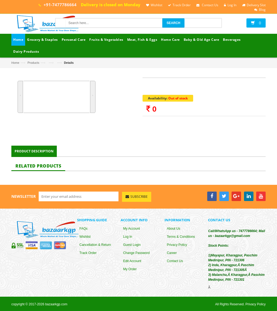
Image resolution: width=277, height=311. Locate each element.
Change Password (136, 254)
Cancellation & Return (95, 246)
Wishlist (85, 238)
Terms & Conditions (181, 238)
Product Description (34, 152)
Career (172, 254)
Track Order (88, 254)
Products (33, 62)
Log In (127, 238)
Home (15, 62)
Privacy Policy (177, 246)
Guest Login (132, 246)
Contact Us (175, 262)
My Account (131, 230)
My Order (130, 270)
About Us (173, 230)
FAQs (84, 230)
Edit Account (132, 262)
